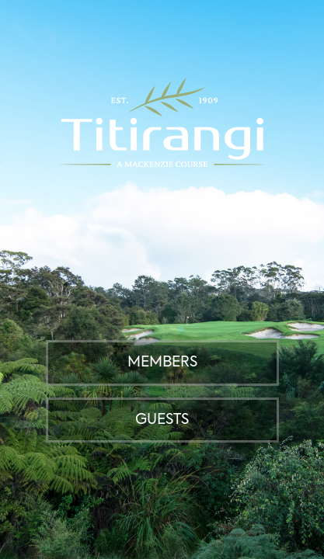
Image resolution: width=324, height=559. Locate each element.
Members (162, 363)
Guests (162, 420)
